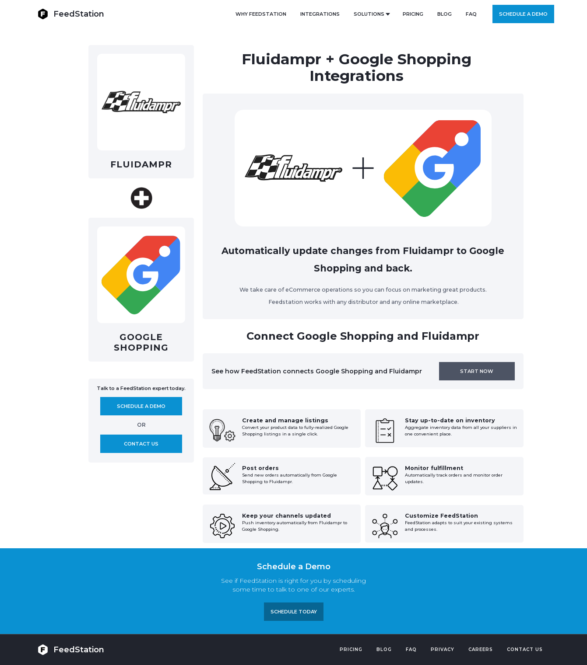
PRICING (413, 14)
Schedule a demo (523, 14)
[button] (371, 14)
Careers (480, 649)
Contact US (525, 649)
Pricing (351, 649)
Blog (384, 649)
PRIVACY (442, 649)
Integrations (320, 14)
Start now (476, 371)
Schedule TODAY (294, 612)
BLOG (444, 14)
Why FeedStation (261, 14)
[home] (71, 14)
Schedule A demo (141, 406)
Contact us (141, 444)
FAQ (471, 14)
